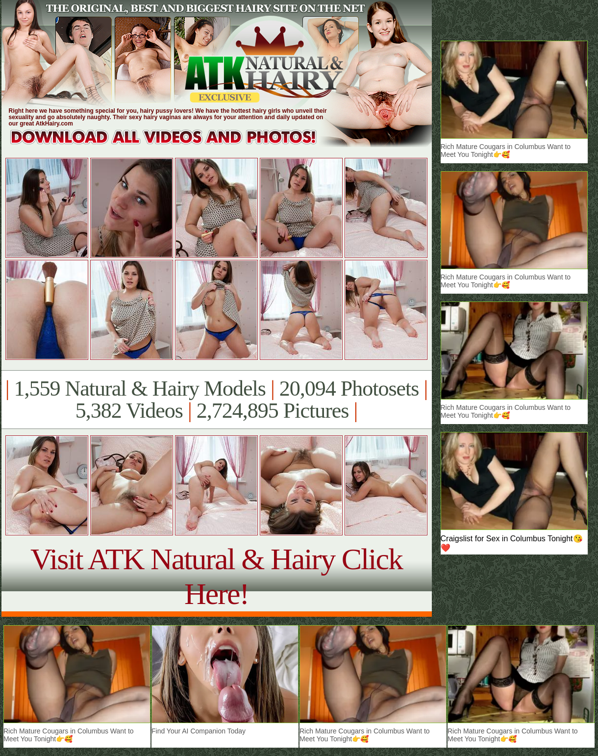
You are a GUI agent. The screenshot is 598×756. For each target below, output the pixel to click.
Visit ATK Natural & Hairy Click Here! (216, 576)
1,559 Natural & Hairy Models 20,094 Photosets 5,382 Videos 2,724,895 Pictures (216, 400)
